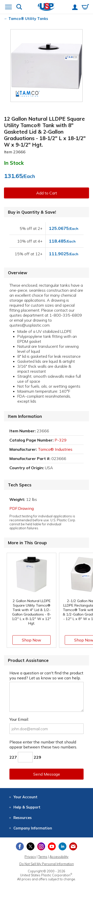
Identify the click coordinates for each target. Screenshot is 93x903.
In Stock (14, 163)
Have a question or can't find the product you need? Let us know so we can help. (46, 675)
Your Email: (19, 719)
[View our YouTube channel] (52, 846)
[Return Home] (46, 7)
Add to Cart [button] (46, 192)
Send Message (46, 774)
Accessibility (59, 857)
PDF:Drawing (21, 508)
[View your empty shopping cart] (85, 7)
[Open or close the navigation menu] (8, 7)
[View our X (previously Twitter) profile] (30, 846)
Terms (42, 857)
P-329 (60, 440)
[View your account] (75, 7)
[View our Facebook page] (20, 846)
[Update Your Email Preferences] (73, 846)
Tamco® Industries (55, 449)
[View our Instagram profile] (41, 846)
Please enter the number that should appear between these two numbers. (43, 744)
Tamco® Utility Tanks (28, 18)
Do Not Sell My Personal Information (46, 864)
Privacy (30, 857)
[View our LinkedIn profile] (62, 846)
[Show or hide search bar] (19, 7)
